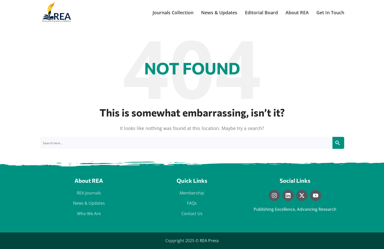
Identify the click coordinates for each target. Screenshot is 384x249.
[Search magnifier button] (338, 143)
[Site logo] (57, 12)
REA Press (209, 240)
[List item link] (89, 193)
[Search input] (186, 143)
